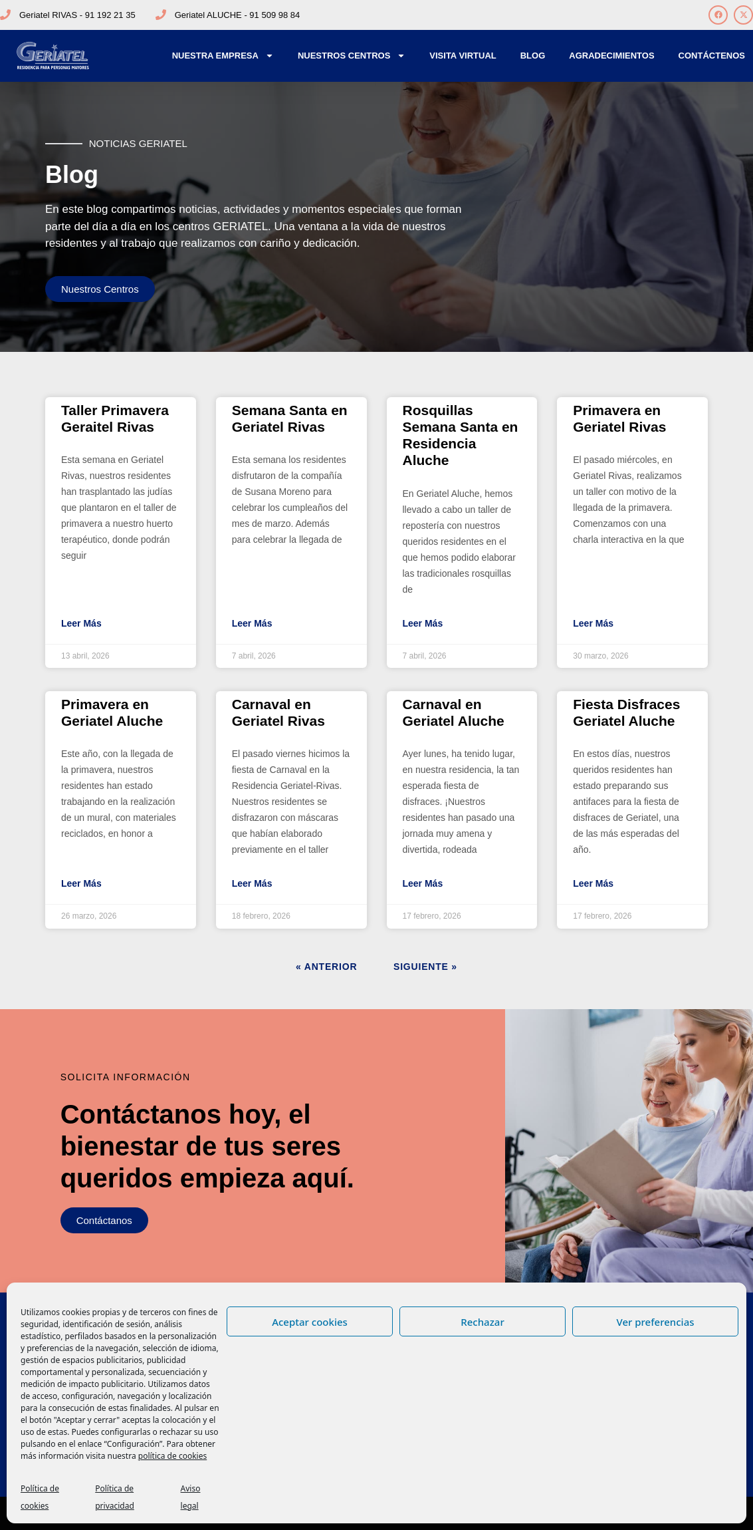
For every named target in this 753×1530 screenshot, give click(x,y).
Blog (533, 56)
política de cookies (172, 1455)
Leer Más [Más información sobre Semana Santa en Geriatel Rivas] (252, 623)
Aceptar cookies (310, 1321)
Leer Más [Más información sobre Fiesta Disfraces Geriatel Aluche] (593, 883)
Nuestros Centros (351, 56)
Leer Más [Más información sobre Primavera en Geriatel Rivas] (593, 623)
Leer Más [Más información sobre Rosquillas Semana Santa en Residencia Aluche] (423, 623)
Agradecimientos (611, 56)
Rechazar (482, 1321)
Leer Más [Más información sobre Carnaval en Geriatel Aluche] (423, 883)
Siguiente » (425, 966)
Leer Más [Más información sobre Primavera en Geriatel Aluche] (81, 883)
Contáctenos (712, 56)
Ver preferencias (655, 1321)
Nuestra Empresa (223, 56)
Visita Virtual (462, 56)
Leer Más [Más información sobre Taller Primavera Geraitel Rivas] (81, 623)
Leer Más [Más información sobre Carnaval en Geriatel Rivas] (252, 883)
